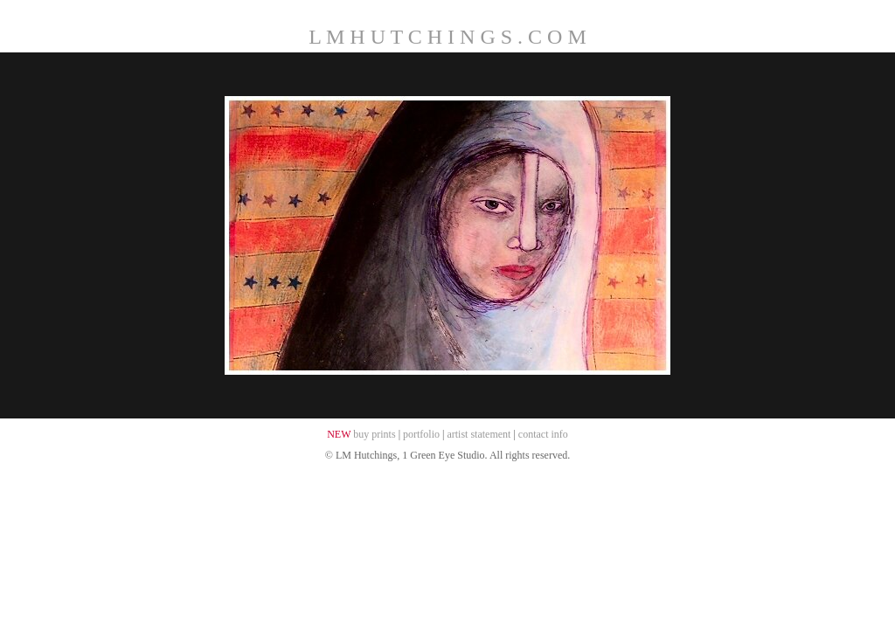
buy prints (374, 434)
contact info (543, 434)
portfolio (421, 434)
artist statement (478, 434)
